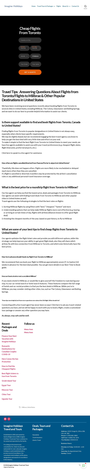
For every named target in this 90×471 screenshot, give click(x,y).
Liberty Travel (36, 441)
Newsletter (35, 436)
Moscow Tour (7, 391)
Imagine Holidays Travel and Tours (18, 466)
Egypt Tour (6, 386)
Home (33, 7)
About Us (65, 7)
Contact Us (75, 7)
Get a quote (30, 73)
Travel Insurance (37, 438)
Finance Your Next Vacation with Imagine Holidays (9, 340)
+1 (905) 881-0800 (71, 436)
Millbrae (24, 408)
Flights (58, 7)
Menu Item (29, 330)
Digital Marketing (9, 468)
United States (31, 408)
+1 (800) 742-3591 (73, 439)
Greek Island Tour (9, 382)
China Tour (6, 395)
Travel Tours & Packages (45, 7)
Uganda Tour (7, 400)
